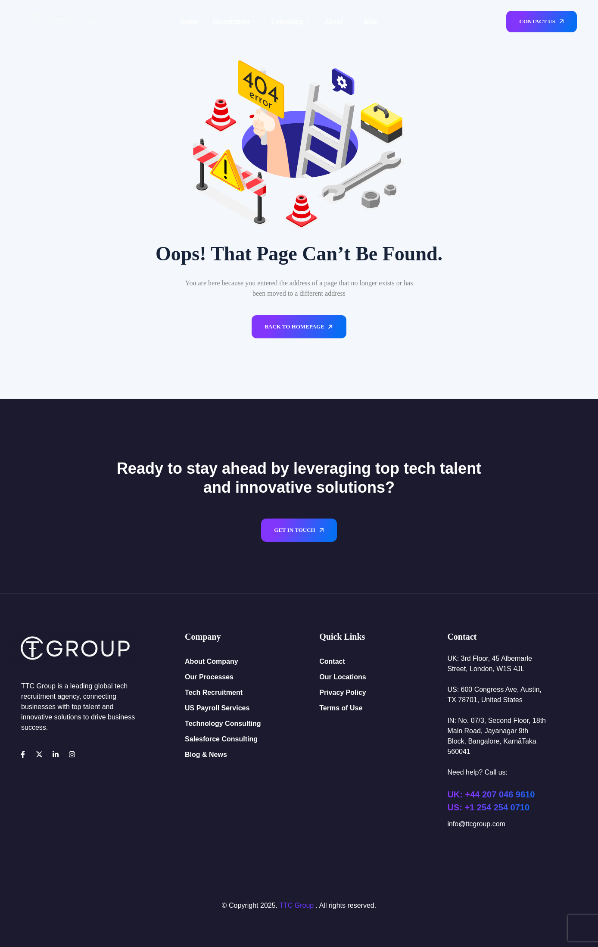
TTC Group (296, 905)
